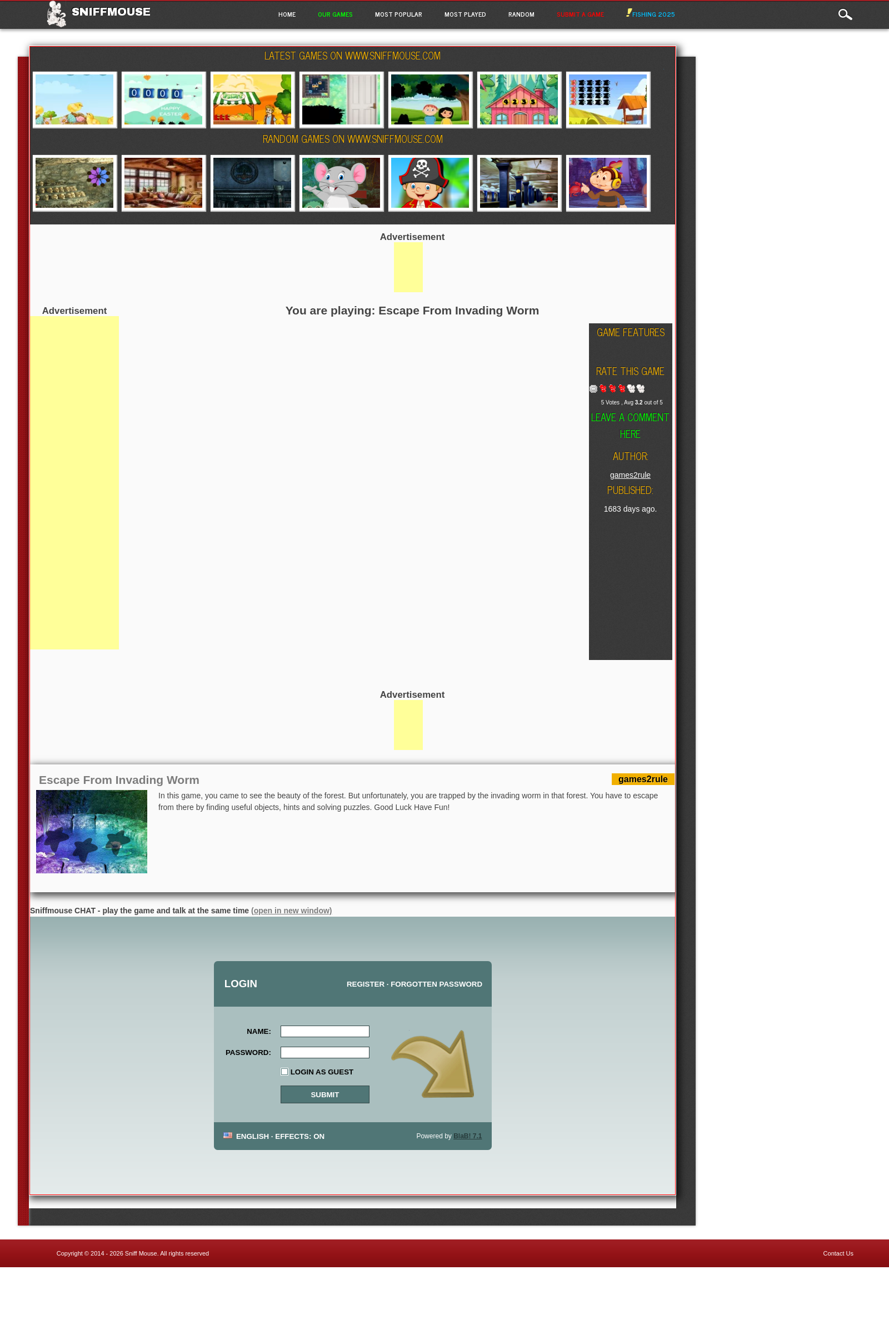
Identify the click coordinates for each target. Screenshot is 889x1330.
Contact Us (838, 1253)
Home (287, 13)
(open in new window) (291, 910)
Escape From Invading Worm (119, 779)
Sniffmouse (111, 12)
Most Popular (398, 13)
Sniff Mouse (141, 1253)
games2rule (630, 475)
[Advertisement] (74, 482)
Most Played (465, 13)
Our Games (335, 13)
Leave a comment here (630, 425)
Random (521, 13)
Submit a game (580, 13)
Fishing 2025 (650, 13)
